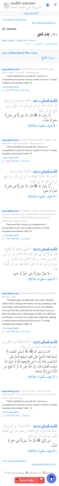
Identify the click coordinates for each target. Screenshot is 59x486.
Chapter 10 (21, 40)
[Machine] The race (23, 52)
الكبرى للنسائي (51, 44)
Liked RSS (50, 472)
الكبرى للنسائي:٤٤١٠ (45, 101)
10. (9, 28)
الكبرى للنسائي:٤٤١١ (45, 171)
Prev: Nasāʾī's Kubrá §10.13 (15, 19)
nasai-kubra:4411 (10, 139)
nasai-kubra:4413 (10, 293)
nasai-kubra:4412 (10, 210)
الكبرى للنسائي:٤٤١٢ (45, 249)
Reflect (17, 90)
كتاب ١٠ (37, 44)
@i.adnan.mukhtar (15, 472)
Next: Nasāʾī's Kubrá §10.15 (44, 22)
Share (27, 90)
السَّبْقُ (44, 58)
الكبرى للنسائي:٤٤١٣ (45, 342)
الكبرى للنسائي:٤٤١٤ (45, 426)
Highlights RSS (35, 472)
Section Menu (30, 13)
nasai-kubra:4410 (10, 69)
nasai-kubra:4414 (10, 391)
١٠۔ (47, 34)
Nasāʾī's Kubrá (8, 40)
